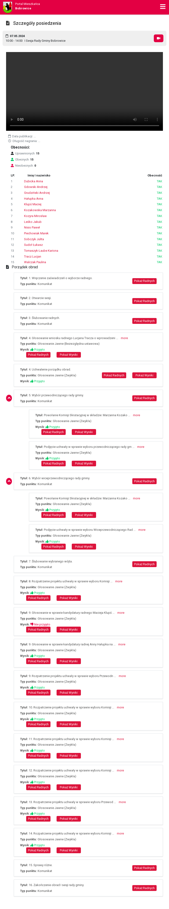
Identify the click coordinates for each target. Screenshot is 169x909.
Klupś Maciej (32, 204)
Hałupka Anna (33, 198)
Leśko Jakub (33, 222)
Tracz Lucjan (32, 256)
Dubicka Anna (33, 181)
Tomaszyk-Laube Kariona (41, 250)
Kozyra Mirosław (35, 216)
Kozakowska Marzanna (40, 210)
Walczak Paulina (35, 262)
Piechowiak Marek (36, 233)
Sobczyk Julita (34, 239)
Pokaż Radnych (144, 281)
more (124, 338)
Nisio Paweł (32, 227)
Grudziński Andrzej (37, 193)
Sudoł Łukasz (33, 245)
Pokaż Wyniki (69, 354)
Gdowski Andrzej (35, 187)
